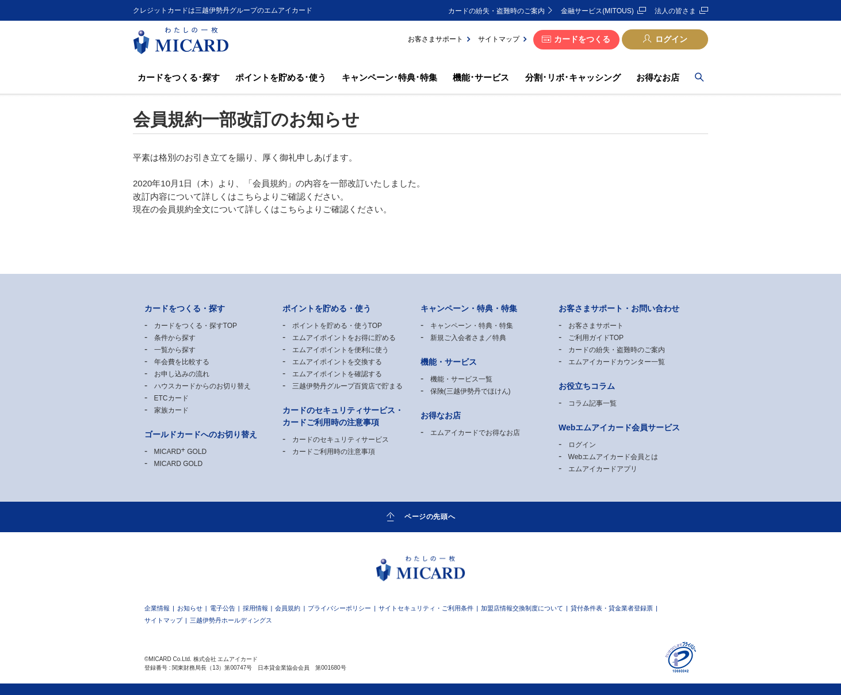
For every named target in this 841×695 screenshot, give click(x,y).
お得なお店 (657, 77)
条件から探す (175, 338)
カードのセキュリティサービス (340, 440)
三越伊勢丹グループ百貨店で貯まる (347, 386)
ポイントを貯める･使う (280, 77)
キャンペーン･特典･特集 (389, 77)
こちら (249, 196)
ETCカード (171, 398)
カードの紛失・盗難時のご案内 (496, 11)
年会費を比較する (181, 362)
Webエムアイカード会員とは (613, 457)
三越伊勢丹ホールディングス (231, 620)
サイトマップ (498, 39)
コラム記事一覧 (592, 403)
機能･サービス (481, 77)
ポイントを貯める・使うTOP (337, 326)
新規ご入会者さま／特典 (468, 338)
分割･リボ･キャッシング (573, 77)
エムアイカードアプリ (602, 469)
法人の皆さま (675, 11)
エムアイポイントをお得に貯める (344, 338)
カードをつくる (582, 39)
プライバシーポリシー (339, 608)
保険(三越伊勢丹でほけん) (470, 391)
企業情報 (157, 608)
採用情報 (255, 608)
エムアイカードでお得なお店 (475, 433)
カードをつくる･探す (178, 77)
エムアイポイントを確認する (337, 374)
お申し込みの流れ (181, 374)
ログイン (671, 39)
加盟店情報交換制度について (522, 608)
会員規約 (287, 608)
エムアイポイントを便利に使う (340, 350)
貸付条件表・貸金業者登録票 (612, 608)
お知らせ (189, 608)
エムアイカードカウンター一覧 (616, 362)
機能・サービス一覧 (461, 379)
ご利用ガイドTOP (596, 338)
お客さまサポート (435, 39)
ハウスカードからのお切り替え (202, 386)
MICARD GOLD (180, 452)
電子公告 (222, 608)
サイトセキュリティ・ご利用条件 (426, 608)
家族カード (171, 410)
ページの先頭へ (429, 516)
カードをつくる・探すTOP (195, 326)
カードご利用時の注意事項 (333, 452)
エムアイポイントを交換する (337, 362)
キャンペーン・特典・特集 (471, 326)
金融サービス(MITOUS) (597, 11)
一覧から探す (175, 350)
